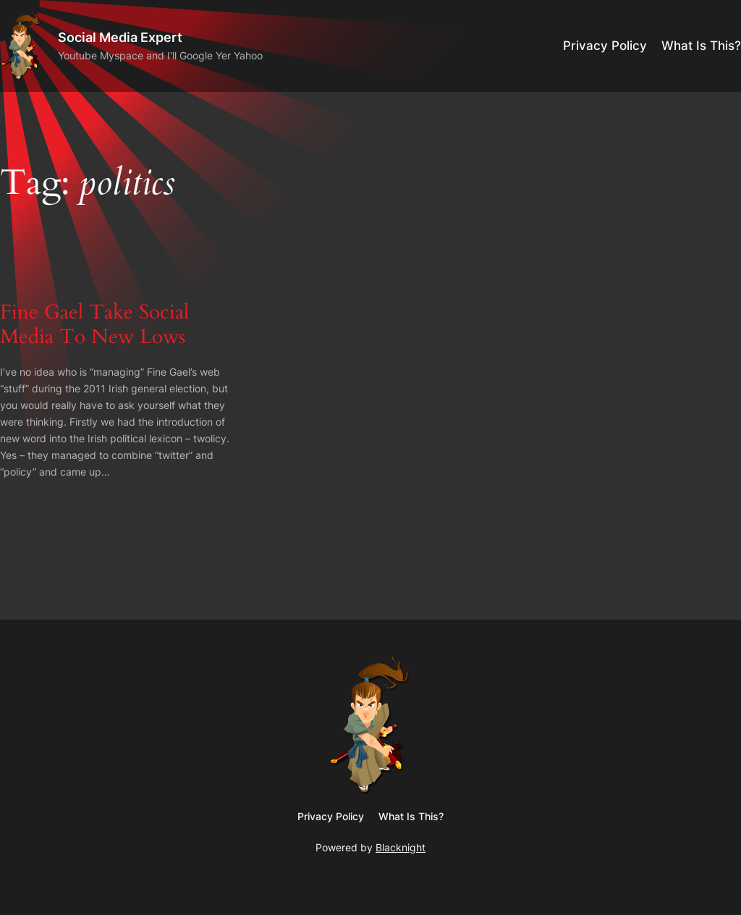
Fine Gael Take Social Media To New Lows (94, 324)
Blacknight (400, 847)
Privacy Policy (605, 45)
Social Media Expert (120, 37)
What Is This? (701, 45)
